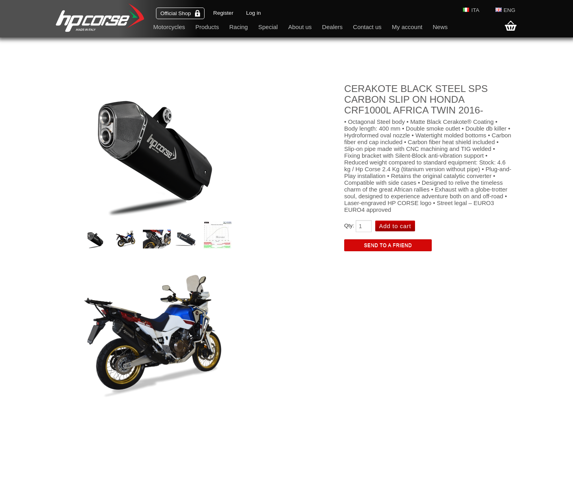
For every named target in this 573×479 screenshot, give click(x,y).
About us (300, 26)
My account (407, 26)
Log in (253, 13)
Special (268, 26)
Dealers (332, 26)
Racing (238, 26)
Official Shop (180, 13)
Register (223, 13)
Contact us (367, 26)
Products (207, 26)
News (440, 26)
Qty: (349, 226)
